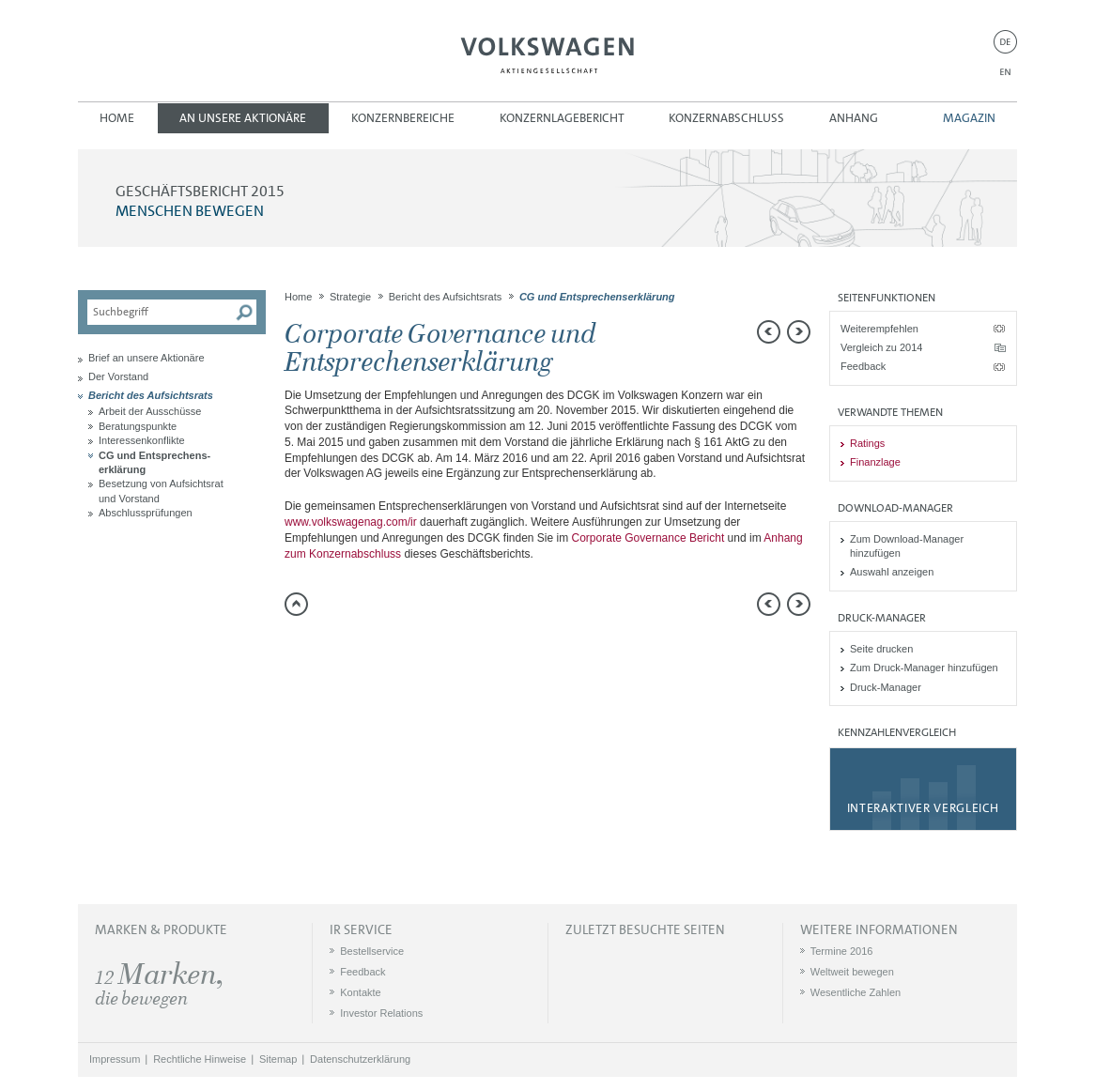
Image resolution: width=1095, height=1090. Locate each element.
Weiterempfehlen (879, 328)
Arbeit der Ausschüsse (150, 411)
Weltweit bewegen (852, 971)
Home (117, 118)
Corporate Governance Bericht (648, 538)
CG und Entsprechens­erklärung (154, 462)
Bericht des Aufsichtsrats (150, 395)
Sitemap (278, 1059)
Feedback (863, 366)
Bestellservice (372, 951)
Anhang (853, 118)
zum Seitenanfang (296, 604)
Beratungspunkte (138, 426)
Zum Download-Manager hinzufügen (907, 546)
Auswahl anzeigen (891, 571)
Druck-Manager (885, 687)
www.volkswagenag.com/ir (351, 522)
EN (1005, 72)
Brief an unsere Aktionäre (146, 357)
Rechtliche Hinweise (199, 1059)
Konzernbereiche (403, 118)
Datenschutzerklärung (360, 1059)
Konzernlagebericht (562, 118)
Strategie (350, 296)
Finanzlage (875, 462)
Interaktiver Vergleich (923, 808)
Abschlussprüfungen (146, 512)
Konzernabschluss (726, 118)
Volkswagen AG (547, 52)
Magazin (969, 118)
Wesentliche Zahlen (855, 992)
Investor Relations (381, 1013)
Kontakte (360, 992)
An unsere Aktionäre (242, 118)
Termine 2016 (841, 951)
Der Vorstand (118, 376)
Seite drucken (881, 648)
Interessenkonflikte (142, 440)
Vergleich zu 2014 (881, 347)
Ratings (867, 443)
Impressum (114, 1059)
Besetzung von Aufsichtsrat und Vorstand (161, 490)
